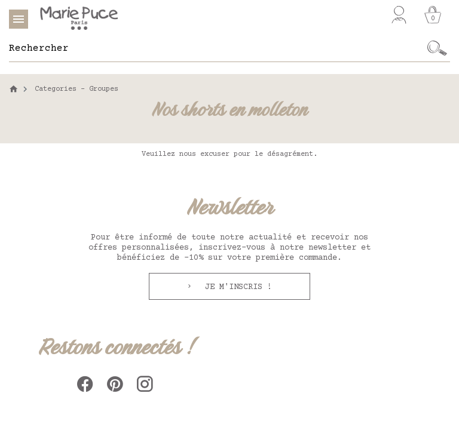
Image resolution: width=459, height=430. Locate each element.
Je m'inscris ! (236, 287)
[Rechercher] (216, 48)
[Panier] (432, 15)
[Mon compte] (398, 15)
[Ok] (437, 48)
